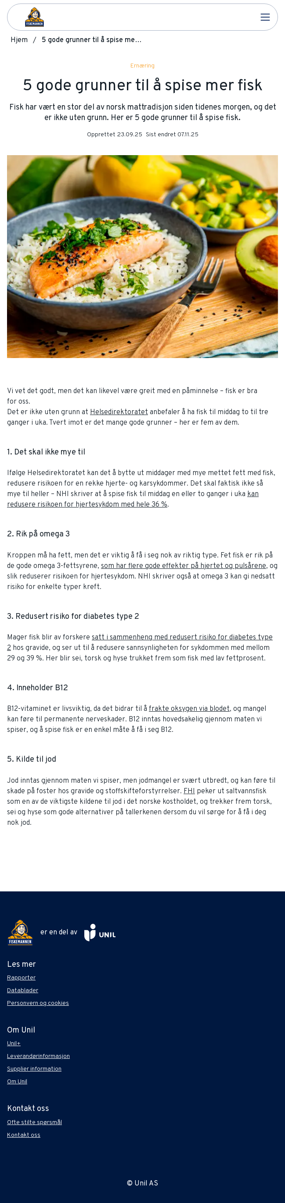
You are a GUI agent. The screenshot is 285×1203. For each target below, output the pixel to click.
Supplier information (34, 1069)
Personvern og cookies (38, 1003)
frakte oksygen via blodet (189, 709)
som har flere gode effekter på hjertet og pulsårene (183, 566)
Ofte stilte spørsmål (34, 1122)
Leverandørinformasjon (38, 1056)
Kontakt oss (23, 1135)
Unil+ (14, 1043)
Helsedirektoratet (119, 412)
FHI (189, 791)
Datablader (22, 990)
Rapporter (21, 978)
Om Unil (17, 1082)
